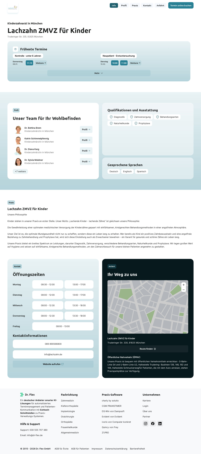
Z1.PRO (105, 432)
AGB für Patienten (80, 448)
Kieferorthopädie (69, 406)
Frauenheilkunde (69, 427)
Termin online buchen (180, 5)
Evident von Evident (112, 416)
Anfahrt (160, 5)
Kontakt (147, 5)
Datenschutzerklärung (116, 448)
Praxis (135, 5)
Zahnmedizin (67, 400)
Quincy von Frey (110, 427)
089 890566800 (53, 344)
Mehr (97, 73)
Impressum (97, 448)
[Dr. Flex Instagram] (146, 423)
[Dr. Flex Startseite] (27, 395)
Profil (124, 5)
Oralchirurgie (67, 416)
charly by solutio (110, 400)
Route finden (148, 348)
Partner (146, 416)
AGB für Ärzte (61, 448)
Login (145, 406)
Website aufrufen (53, 364)
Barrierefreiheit (137, 448)
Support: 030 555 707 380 (33, 430)
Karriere (147, 400)
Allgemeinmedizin (70, 432)
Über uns (147, 411)
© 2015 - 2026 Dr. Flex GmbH (35, 448)
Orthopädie (66, 422)
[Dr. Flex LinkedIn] (160, 423)
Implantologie (68, 411)
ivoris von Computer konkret (116, 422)
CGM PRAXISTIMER (111, 406)
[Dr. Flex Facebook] (153, 423)
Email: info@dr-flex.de (31, 435)
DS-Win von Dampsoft (113, 411)
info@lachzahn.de (53, 354)
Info (114, 5)
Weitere (41, 62)
